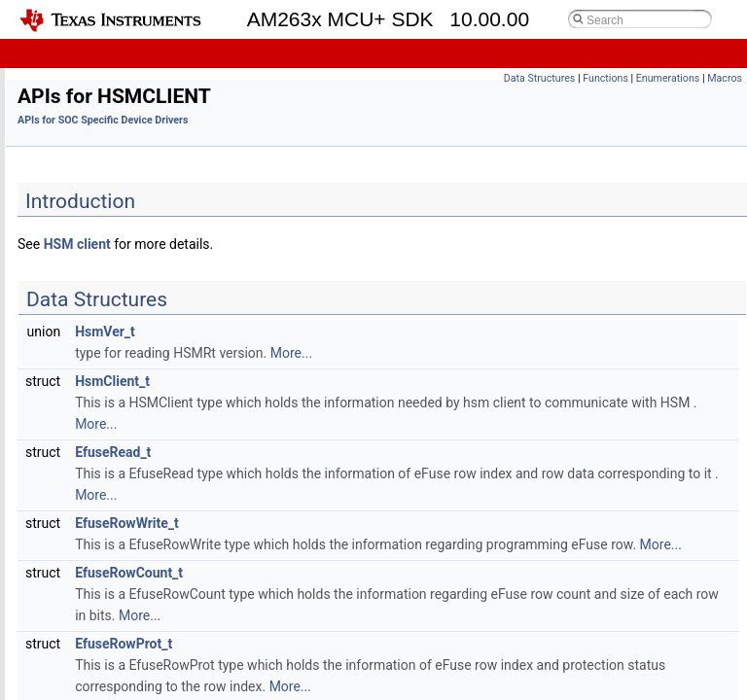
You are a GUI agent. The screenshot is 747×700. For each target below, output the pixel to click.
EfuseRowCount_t (371, 594)
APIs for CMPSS (109, 158)
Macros (724, 78)
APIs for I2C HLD (111, 436)
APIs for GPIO (102, 350)
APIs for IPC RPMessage (133, 500)
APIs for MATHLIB (115, 543)
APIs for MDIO (104, 650)
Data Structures (540, 78)
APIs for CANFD (109, 136)
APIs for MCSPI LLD (120, 628)
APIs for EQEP (104, 265)
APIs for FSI (97, 286)
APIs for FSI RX (107, 307)
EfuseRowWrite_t (369, 523)
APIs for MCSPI (107, 607)
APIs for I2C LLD (110, 457)
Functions (605, 78)
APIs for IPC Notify (116, 479)
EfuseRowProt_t (365, 665)
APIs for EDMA (106, 222)
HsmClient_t (354, 381)
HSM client (319, 244)
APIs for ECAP (104, 200)
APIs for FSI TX (106, 329)
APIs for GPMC (106, 372)
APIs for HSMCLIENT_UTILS (143, 414)
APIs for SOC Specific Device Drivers (150, 72)
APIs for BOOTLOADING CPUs (147, 115)
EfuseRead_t (355, 452)
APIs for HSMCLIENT (123, 393)
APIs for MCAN (106, 585)
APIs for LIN (98, 521)
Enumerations (668, 78)
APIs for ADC (100, 94)
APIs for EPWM (107, 243)
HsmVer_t (347, 331)
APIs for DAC (100, 179)
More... (533, 353)
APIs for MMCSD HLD (125, 671)
